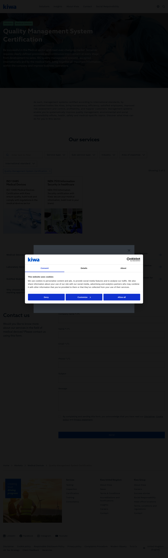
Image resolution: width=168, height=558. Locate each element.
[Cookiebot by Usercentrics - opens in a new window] (128, 259)
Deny (46, 297)
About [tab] (123, 268)
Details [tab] (84, 268)
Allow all (122, 297)
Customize (84, 297)
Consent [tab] (45, 268)
